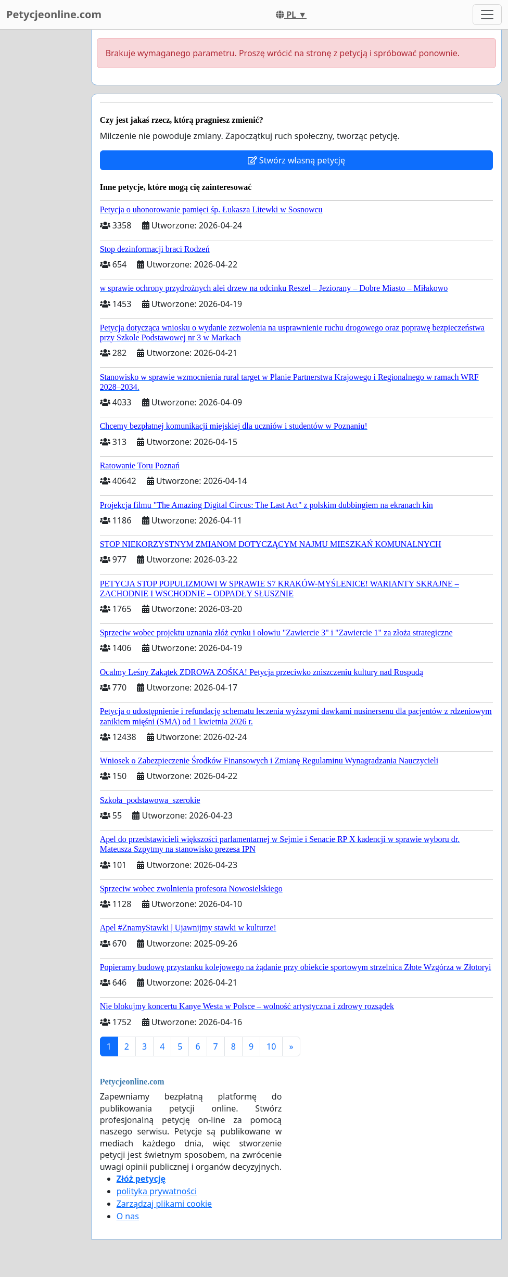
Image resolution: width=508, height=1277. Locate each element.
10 (271, 1046)
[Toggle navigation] (487, 14)
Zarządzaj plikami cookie (164, 1203)
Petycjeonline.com (53, 14)
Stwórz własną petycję (296, 160)
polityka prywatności (157, 1191)
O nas (128, 1216)
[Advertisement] (42, 186)
